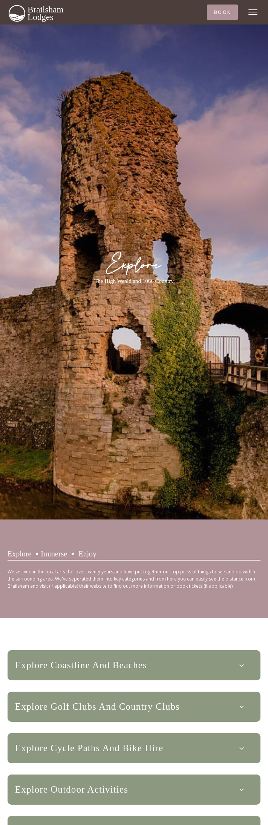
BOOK (222, 12)
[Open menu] (252, 12)
